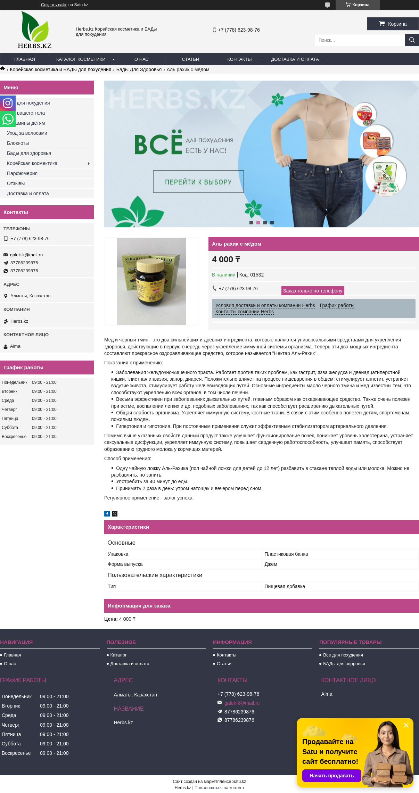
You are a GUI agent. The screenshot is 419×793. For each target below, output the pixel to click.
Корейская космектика (32, 163)
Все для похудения (28, 103)
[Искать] (412, 40)
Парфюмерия (22, 173)
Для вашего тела (26, 113)
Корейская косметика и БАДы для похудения (60, 69)
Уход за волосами (27, 133)
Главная (24, 59)
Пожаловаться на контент (219, 787)
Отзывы (16, 183)
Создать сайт (54, 4)
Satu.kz (239, 781)
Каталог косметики (80, 59)
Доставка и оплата (295, 59)
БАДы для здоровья (344, 663)
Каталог (118, 655)
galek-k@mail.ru (26, 254)
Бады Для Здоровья (139, 69)
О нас (141, 59)
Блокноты (18, 143)
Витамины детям (26, 123)
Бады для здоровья (29, 153)
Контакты (239, 59)
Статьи (190, 59)
